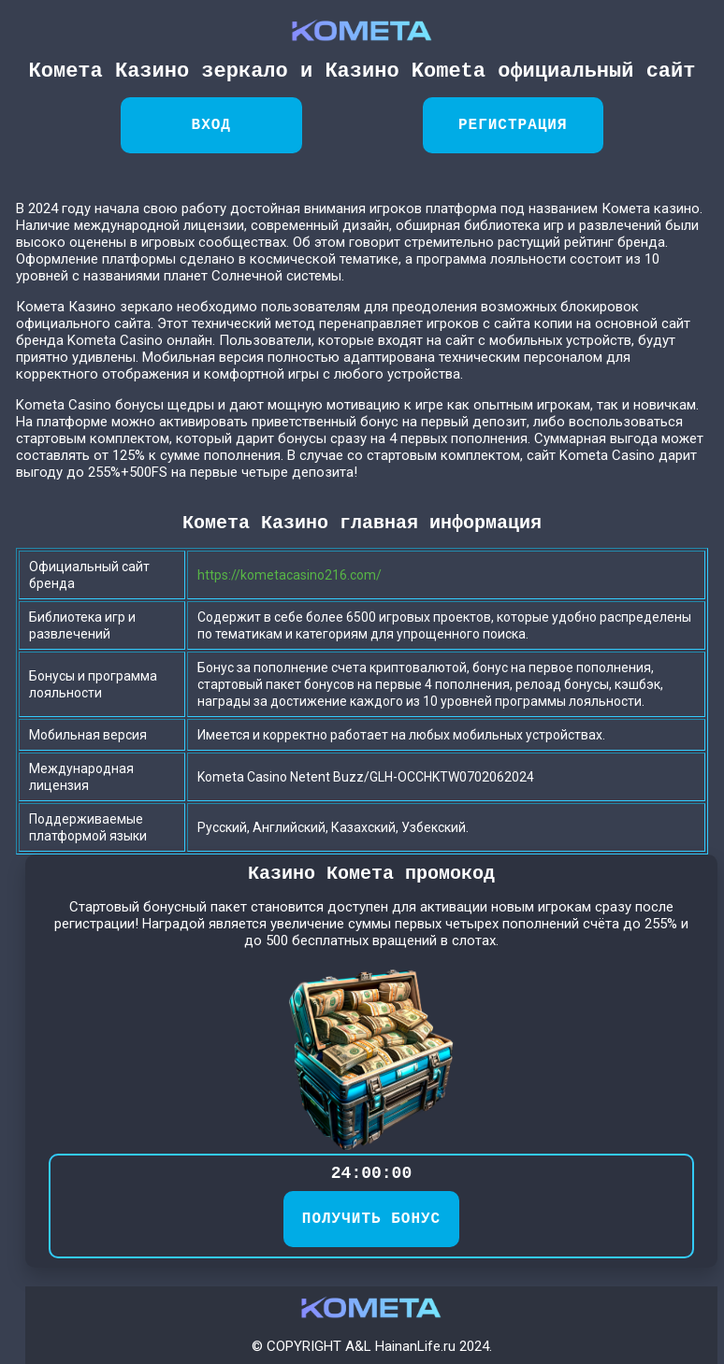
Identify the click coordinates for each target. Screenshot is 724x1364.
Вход (211, 125)
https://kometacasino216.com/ (289, 574)
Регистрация (513, 125)
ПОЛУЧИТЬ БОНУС (371, 1219)
